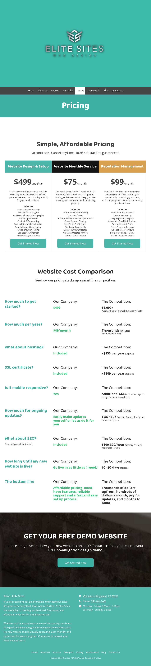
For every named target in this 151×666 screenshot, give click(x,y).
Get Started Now (75, 563)
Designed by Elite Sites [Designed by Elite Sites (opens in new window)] (93, 658)
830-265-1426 (98, 601)
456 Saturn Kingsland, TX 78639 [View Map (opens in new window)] (100, 596)
